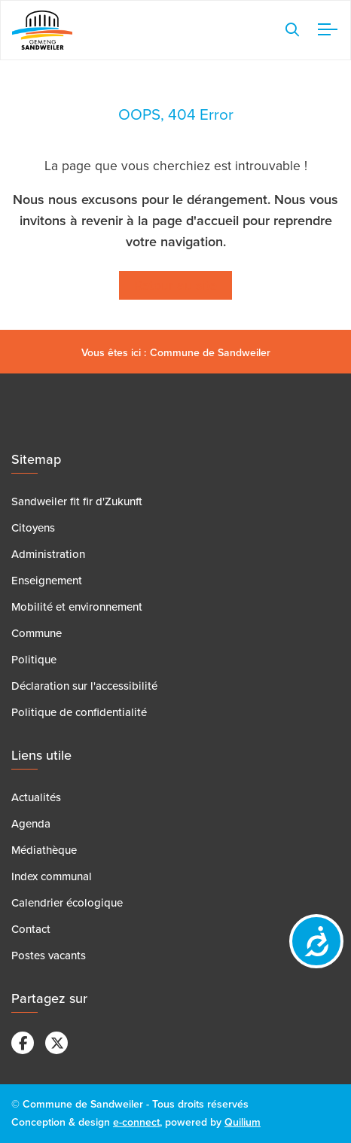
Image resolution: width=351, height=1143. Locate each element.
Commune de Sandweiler (210, 353)
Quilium (242, 1122)
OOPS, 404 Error (175, 114)
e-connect (136, 1122)
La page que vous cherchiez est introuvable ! (175, 166)
